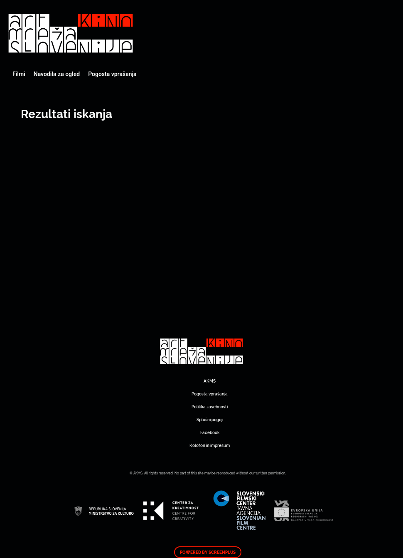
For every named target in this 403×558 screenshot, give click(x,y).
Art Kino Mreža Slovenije (70, 33)
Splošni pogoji (210, 419)
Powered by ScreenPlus (208, 552)
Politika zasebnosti (210, 406)
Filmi (18, 74)
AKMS (210, 380)
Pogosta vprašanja (112, 74)
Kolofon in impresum (209, 445)
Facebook (209, 432)
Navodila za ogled (57, 74)
